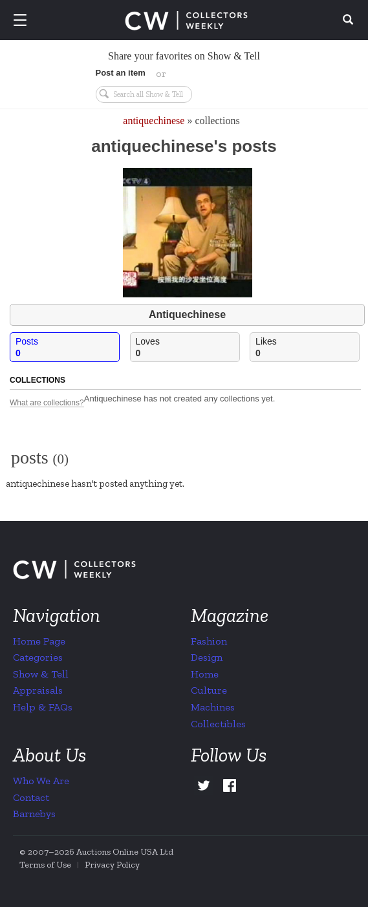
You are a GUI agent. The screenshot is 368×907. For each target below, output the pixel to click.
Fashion (209, 641)
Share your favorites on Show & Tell (184, 55)
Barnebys (34, 813)
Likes (307, 347)
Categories (38, 657)
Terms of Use (45, 864)
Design (206, 657)
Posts (67, 347)
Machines (213, 707)
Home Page (39, 641)
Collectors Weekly (186, 20)
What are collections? (47, 403)
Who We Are (41, 780)
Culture (209, 690)
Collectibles (218, 724)
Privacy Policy (112, 864)
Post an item (121, 73)
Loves (187, 347)
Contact (31, 797)
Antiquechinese (187, 314)
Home (205, 674)
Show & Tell (41, 674)
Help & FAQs (42, 707)
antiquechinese (153, 120)
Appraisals (38, 690)
